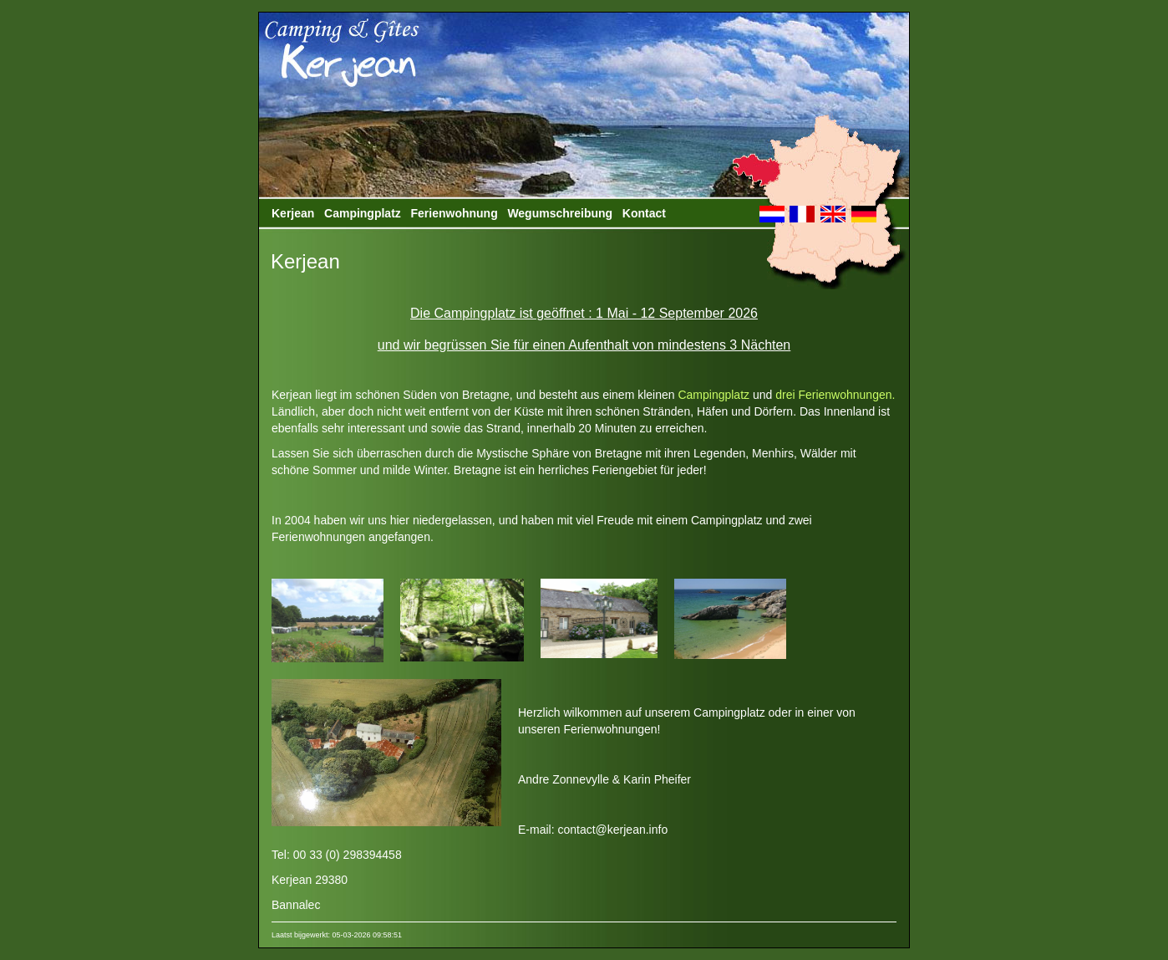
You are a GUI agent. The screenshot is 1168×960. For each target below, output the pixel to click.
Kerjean (293, 213)
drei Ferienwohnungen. (835, 394)
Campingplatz (362, 213)
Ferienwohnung (453, 213)
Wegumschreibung (559, 213)
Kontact (644, 213)
